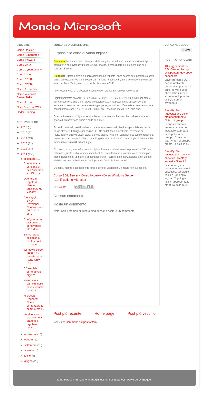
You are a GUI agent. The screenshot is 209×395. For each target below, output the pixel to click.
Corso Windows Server (118, 175)
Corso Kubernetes (28, 54)
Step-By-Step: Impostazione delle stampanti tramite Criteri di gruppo (176, 115)
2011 (24, 154)
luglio (27, 355)
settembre (30, 345)
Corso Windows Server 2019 (26, 96)
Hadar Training (26, 112)
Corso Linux (24, 64)
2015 (24, 132)
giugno (28, 361)
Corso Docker (25, 49)
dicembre (30, 158)
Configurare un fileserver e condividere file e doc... (33, 224)
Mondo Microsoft (70, 26)
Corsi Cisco (24, 74)
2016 (24, 127)
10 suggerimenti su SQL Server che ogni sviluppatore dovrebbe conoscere (178, 71)
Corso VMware (26, 59)
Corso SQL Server (66, 175)
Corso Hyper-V (91, 175)
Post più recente (67, 313)
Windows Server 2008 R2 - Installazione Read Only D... (34, 256)
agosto (28, 350)
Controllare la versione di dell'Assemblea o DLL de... (34, 168)
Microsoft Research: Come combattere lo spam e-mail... (34, 302)
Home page (104, 313)
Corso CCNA (25, 84)
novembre (30, 334)
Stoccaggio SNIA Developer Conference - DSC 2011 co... (33, 205)
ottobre (29, 339)
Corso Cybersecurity (29, 69)
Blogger (147, 379)
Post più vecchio (141, 313)
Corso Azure (24, 102)
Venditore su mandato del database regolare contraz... (33, 321)
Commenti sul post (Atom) (82, 322)
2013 (24, 143)
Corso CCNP (25, 79)
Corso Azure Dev (27, 89)
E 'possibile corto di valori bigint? (33, 271)
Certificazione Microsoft (70, 179)
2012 (24, 148)
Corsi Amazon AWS (29, 107)
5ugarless (119, 379)
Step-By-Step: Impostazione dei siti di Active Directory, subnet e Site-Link (177, 156)
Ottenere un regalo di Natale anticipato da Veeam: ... (33, 185)
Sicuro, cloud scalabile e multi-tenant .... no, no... (32, 239)
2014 (24, 137)
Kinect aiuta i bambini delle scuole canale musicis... (34, 285)
